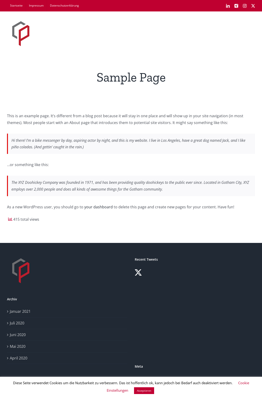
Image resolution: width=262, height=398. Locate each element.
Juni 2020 (18, 334)
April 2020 (18, 358)
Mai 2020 (17, 346)
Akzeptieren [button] (144, 390)
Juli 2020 (17, 323)
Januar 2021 (20, 311)
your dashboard (98, 207)
